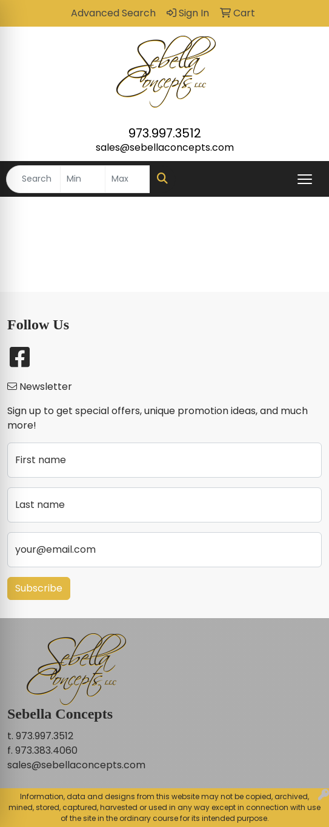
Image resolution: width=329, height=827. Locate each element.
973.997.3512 (164, 133)
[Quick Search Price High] (127, 179)
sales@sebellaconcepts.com (165, 147)
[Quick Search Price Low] (82, 179)
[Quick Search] (33, 179)
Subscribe (38, 588)
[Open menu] (305, 179)
